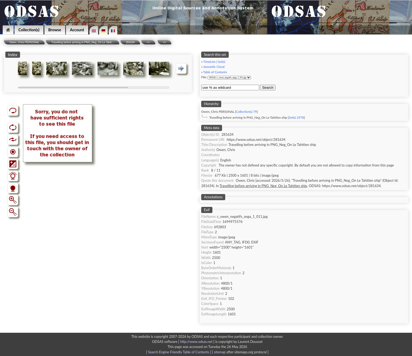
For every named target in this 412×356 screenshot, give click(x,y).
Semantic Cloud (213, 66)
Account (77, 30)
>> (164, 42)
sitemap (220, 352)
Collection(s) (29, 30)
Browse (54, 30)
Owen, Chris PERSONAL (24, 42)
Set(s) (221, 61)
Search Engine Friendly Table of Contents (178, 352)
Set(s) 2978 (296, 117)
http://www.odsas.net (196, 341)
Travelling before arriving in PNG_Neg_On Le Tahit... (82, 42)
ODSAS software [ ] (183, 341)
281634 (130, 42)
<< (148, 42)
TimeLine (209, 61)
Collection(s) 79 (246, 111)
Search (267, 88)
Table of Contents (215, 72)
